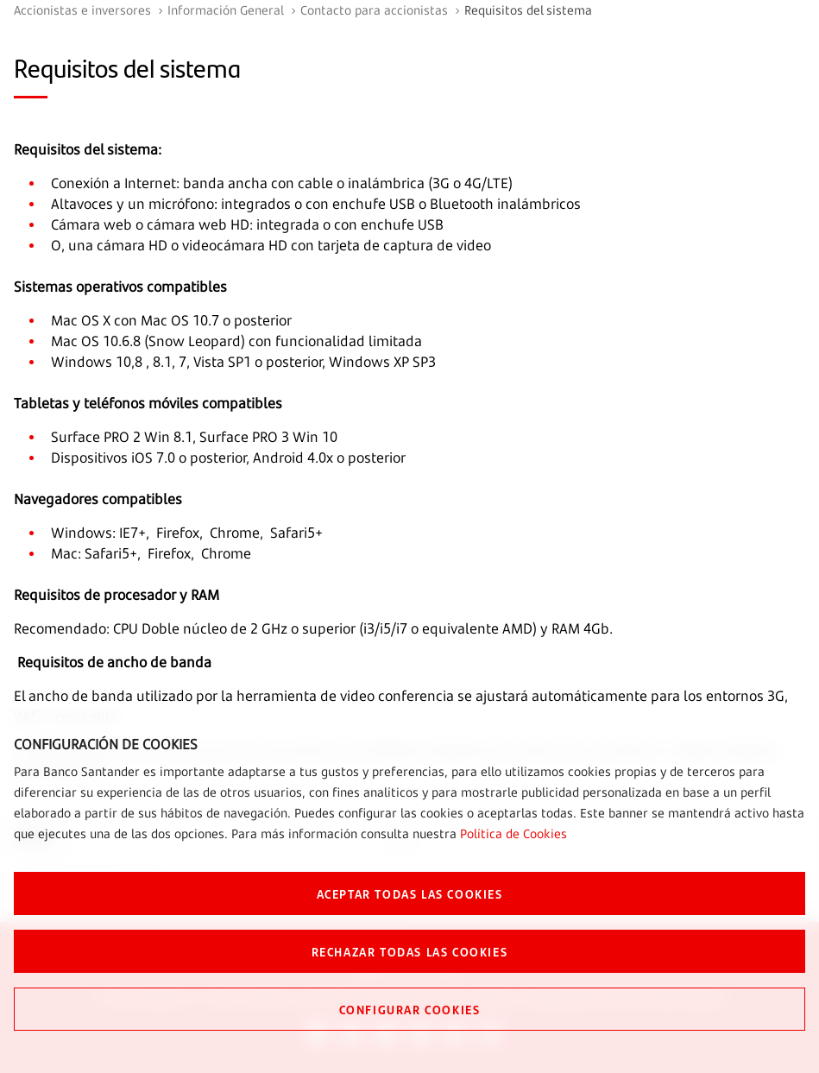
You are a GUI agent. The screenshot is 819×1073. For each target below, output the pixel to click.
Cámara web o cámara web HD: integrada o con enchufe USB (247, 224)
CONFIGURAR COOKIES (410, 1009)
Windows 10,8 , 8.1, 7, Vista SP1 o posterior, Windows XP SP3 (243, 361)
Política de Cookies (513, 833)
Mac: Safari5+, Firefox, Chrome (151, 553)
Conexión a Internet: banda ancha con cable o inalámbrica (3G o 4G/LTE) (282, 183)
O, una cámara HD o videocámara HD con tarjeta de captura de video (271, 245)
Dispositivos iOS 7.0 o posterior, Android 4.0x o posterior (228, 457)
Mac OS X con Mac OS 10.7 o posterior (171, 320)
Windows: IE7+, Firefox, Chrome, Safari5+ (187, 532)
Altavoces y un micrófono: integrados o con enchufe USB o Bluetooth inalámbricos (316, 203)
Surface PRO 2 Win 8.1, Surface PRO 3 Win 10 (194, 436)
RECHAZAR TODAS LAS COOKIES (410, 951)
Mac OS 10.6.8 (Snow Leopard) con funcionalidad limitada (236, 340)
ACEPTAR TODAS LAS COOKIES (410, 893)
